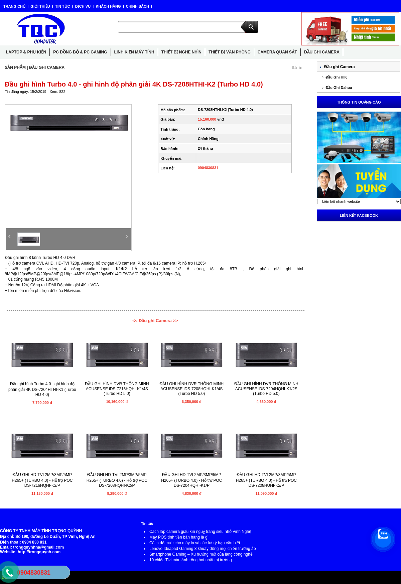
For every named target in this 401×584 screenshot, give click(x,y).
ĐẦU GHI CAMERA (322, 52)
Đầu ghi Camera (339, 66)
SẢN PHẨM (15, 67)
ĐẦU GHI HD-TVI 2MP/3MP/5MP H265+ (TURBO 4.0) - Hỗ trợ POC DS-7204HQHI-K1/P (191, 480)
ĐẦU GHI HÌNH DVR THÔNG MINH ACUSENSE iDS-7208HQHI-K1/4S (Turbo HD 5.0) (191, 389)
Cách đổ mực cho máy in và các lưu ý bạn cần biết (194, 543)
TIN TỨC (62, 6)
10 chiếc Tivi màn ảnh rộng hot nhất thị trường (190, 560)
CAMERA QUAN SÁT (277, 52)
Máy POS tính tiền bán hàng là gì (179, 537)
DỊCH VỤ (83, 6)
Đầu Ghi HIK (335, 77)
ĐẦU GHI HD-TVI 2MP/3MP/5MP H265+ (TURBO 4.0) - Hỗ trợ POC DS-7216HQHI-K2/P (42, 480)
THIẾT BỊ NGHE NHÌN (181, 52)
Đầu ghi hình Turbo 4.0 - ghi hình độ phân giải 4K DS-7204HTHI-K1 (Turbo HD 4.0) (42, 389)
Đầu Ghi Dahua (338, 88)
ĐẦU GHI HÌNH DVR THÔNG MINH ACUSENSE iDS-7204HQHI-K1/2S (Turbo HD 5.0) (266, 389)
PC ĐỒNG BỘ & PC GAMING (80, 52)
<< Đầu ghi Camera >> (155, 320)
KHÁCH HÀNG (108, 6)
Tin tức (147, 524)
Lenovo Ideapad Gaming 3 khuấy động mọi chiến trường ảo (202, 548)
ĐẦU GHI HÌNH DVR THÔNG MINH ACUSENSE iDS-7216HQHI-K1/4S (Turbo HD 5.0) (117, 389)
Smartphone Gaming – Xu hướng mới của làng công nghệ (201, 554)
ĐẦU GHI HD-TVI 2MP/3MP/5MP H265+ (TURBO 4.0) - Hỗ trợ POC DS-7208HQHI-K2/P (117, 480)
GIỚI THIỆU (40, 6)
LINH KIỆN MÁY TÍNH (134, 52)
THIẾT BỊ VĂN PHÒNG (230, 52)
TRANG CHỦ (14, 6)
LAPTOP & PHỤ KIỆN (26, 52)
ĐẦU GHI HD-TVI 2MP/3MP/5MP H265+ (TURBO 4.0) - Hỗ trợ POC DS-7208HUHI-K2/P (266, 480)
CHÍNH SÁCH (137, 6)
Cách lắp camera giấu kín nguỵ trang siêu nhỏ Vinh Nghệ (200, 531)
